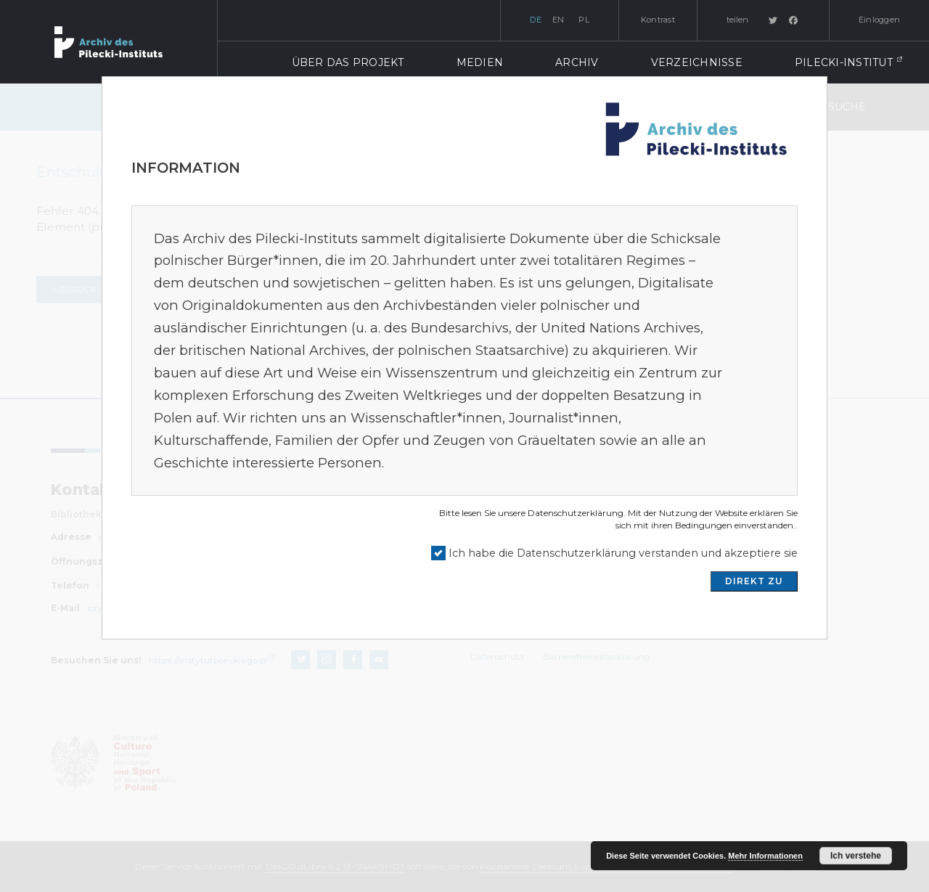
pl (583, 20)
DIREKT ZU (754, 581)
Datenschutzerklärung (575, 512)
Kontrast (658, 20)
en (558, 20)
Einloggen (879, 20)
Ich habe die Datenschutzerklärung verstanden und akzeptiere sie (623, 553)
